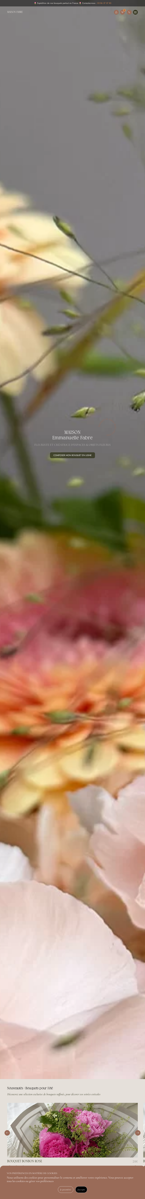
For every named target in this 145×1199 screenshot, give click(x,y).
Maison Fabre (15, 12)
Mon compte (116, 12)
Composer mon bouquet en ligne (72, 455)
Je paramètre (65, 1189)
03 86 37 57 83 (104, 3)
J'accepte (81, 1189)
